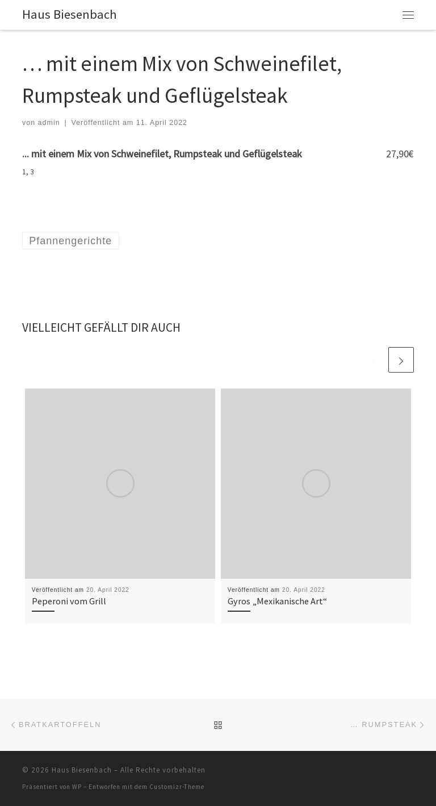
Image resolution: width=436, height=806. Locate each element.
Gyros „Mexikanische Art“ (277, 601)
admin (49, 123)
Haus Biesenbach (82, 770)
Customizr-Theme (176, 787)
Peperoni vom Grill (69, 601)
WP (77, 787)
